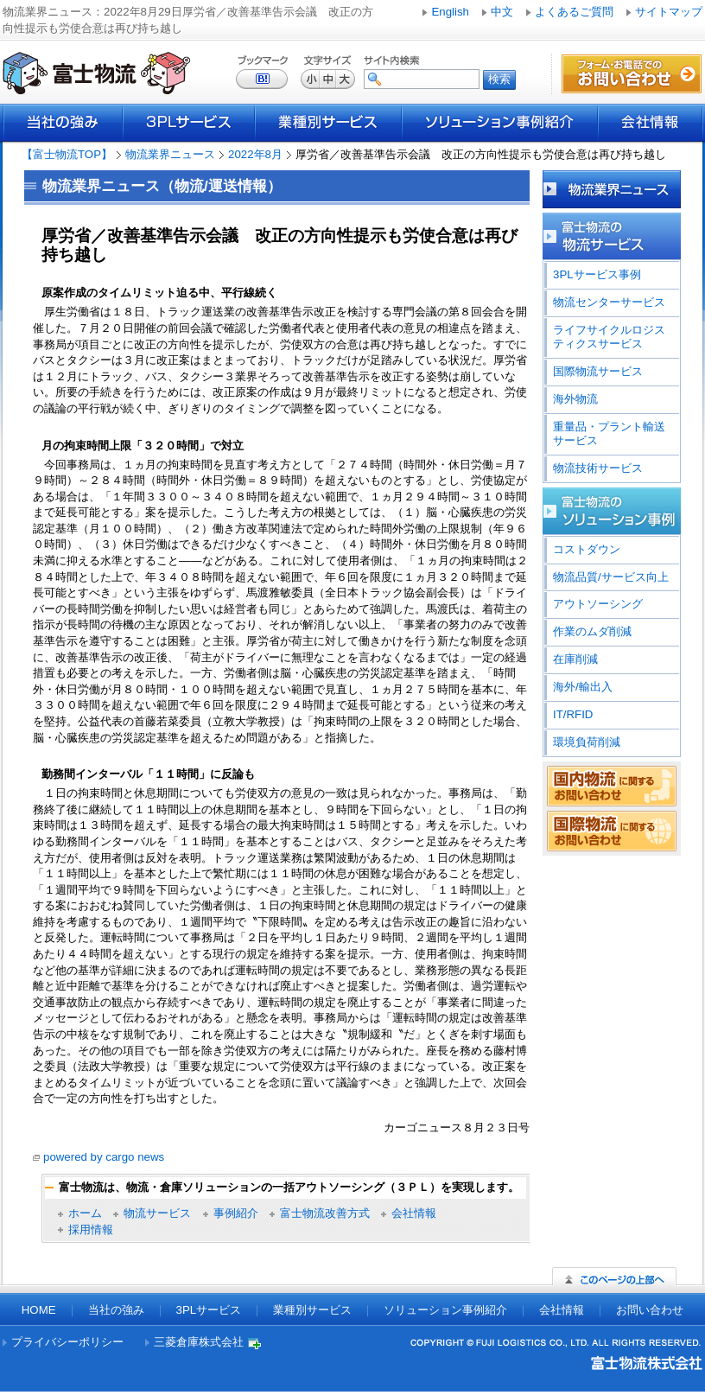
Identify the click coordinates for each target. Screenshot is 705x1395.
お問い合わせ (649, 1309)
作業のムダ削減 (592, 631)
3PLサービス (189, 123)
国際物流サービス (598, 371)
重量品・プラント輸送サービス (609, 433)
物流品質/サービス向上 (611, 576)
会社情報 (650, 123)
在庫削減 (575, 659)
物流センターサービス (609, 302)
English (450, 11)
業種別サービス (328, 123)
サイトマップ (668, 11)
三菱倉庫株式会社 (199, 1341)
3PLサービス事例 (597, 274)
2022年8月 (255, 154)
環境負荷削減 (586, 742)
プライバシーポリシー (67, 1341)
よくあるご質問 (574, 11)
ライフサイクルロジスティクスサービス (609, 336)
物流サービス (157, 1213)
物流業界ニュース (170, 154)
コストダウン (586, 549)
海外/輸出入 (583, 686)
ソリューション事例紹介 (500, 123)
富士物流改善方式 (325, 1213)
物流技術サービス (598, 468)
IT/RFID (573, 714)
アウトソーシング (598, 603)
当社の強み (63, 123)
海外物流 (575, 398)
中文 (502, 11)
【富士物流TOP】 (67, 154)
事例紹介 (235, 1213)
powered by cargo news (103, 1156)
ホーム (85, 1213)
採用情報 (90, 1229)
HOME (39, 1309)
